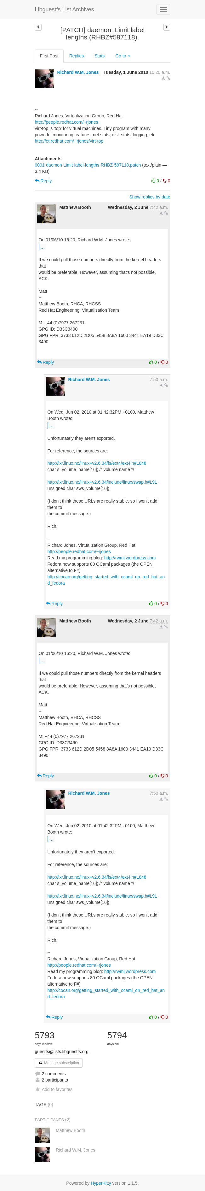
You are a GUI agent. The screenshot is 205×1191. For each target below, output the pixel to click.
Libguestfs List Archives (64, 9)
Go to (122, 55)
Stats (99, 55)
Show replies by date (149, 196)
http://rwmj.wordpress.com (130, 557)
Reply (43, 180)
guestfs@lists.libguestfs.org (62, 1051)
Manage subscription (58, 1063)
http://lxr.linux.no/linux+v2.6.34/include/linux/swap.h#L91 (102, 482)
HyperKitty (101, 1183)
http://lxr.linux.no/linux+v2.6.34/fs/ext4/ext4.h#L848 (97, 463)
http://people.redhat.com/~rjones (66, 122)
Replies (76, 55)
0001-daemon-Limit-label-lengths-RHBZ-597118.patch (88, 165)
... (43, 247)
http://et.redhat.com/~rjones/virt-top (69, 141)
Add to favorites (53, 1089)
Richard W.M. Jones (78, 72)
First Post (49, 55)
